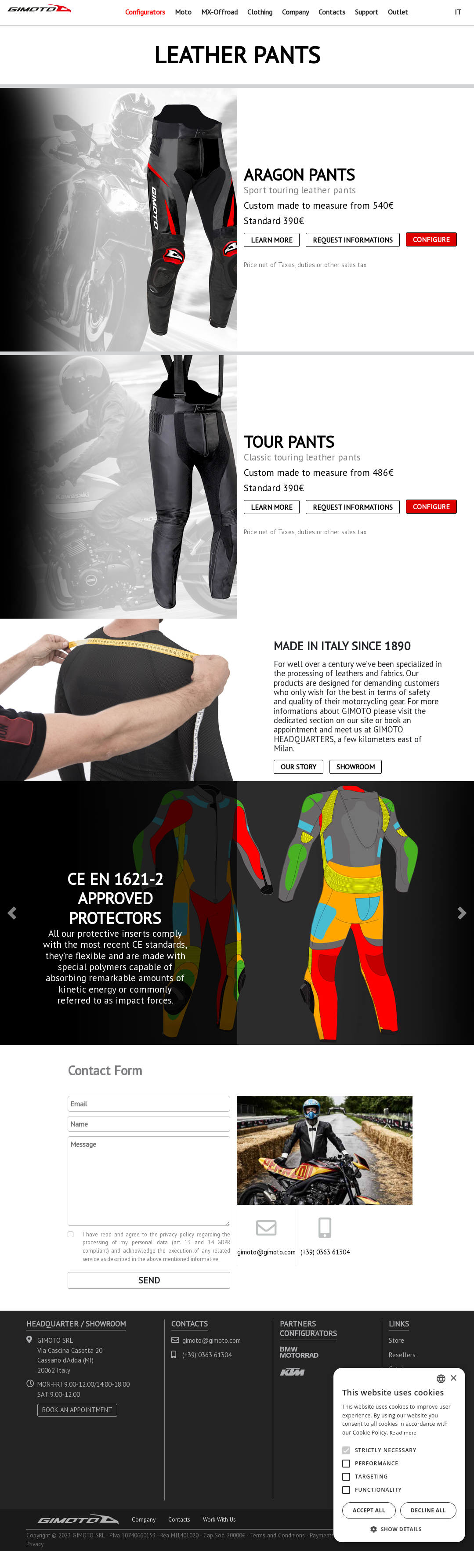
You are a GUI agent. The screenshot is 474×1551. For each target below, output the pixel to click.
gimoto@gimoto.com (266, 1252)
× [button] (453, 1378)
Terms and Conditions (277, 1535)
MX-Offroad (219, 11)
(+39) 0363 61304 (325, 1252)
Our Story (298, 766)
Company (295, 11)
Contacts (331, 11)
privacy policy (177, 1234)
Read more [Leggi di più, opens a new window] (403, 1432)
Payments (322, 1535)
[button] (12, 913)
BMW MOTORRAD (299, 1352)
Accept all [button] (369, 1510)
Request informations (353, 240)
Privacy (34, 1544)
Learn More (272, 240)
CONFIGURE (431, 239)
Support (366, 11)
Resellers (402, 1355)
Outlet (398, 11)
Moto (183, 11)
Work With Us (219, 1519)
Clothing (259, 11)
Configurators (145, 11)
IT (458, 11)
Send (149, 1280)
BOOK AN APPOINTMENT (77, 1410)
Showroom (356, 766)
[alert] (399, 1455)
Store (396, 1340)
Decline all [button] (428, 1510)
